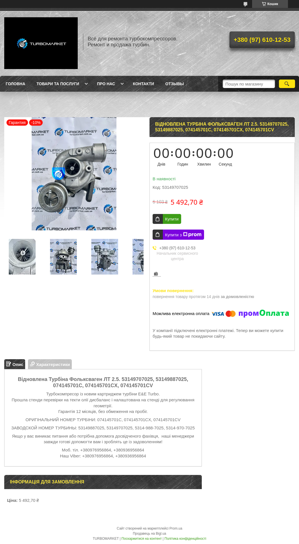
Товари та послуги (57, 84)
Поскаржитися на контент (142, 539)
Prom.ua (176, 528)
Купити (172, 219)
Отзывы (174, 84)
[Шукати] (287, 84)
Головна (15, 84)
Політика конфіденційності (185, 539)
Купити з (183, 234)
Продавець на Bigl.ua (149, 534)
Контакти (143, 84)
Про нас (106, 84)
